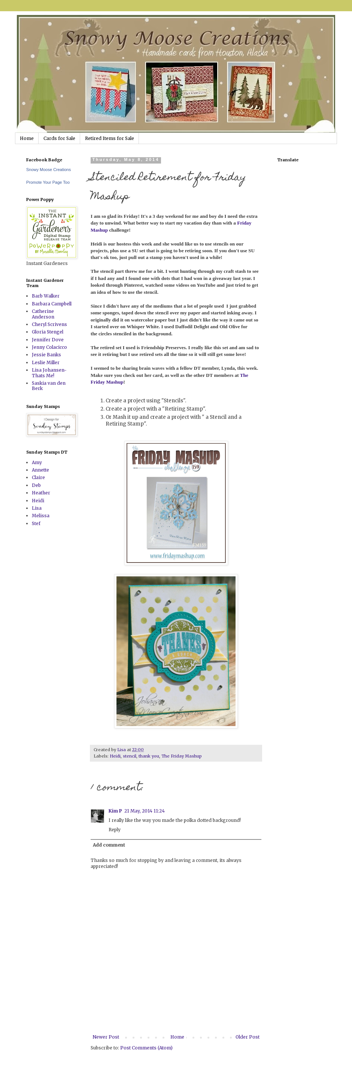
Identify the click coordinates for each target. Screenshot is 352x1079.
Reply (115, 829)
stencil (129, 756)
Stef (36, 523)
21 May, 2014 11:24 (144, 811)
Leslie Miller (46, 362)
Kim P (115, 811)
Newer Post (105, 1037)
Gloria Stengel (47, 332)
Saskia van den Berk (49, 385)
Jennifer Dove (48, 339)
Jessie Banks (46, 354)
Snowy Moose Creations (48, 169)
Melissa (40, 515)
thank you (149, 756)
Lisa (37, 508)
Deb (36, 485)
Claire (38, 477)
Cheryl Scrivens (49, 324)
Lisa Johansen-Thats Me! (49, 372)
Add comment (109, 845)
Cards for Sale (59, 138)
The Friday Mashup (181, 756)
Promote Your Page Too (48, 182)
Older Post (248, 1037)
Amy (37, 462)
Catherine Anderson (43, 313)
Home (27, 138)
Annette (40, 470)
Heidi (115, 756)
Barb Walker (46, 296)
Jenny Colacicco (49, 347)
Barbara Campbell (52, 304)
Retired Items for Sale (109, 138)
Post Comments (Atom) (146, 1048)
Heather (41, 493)
